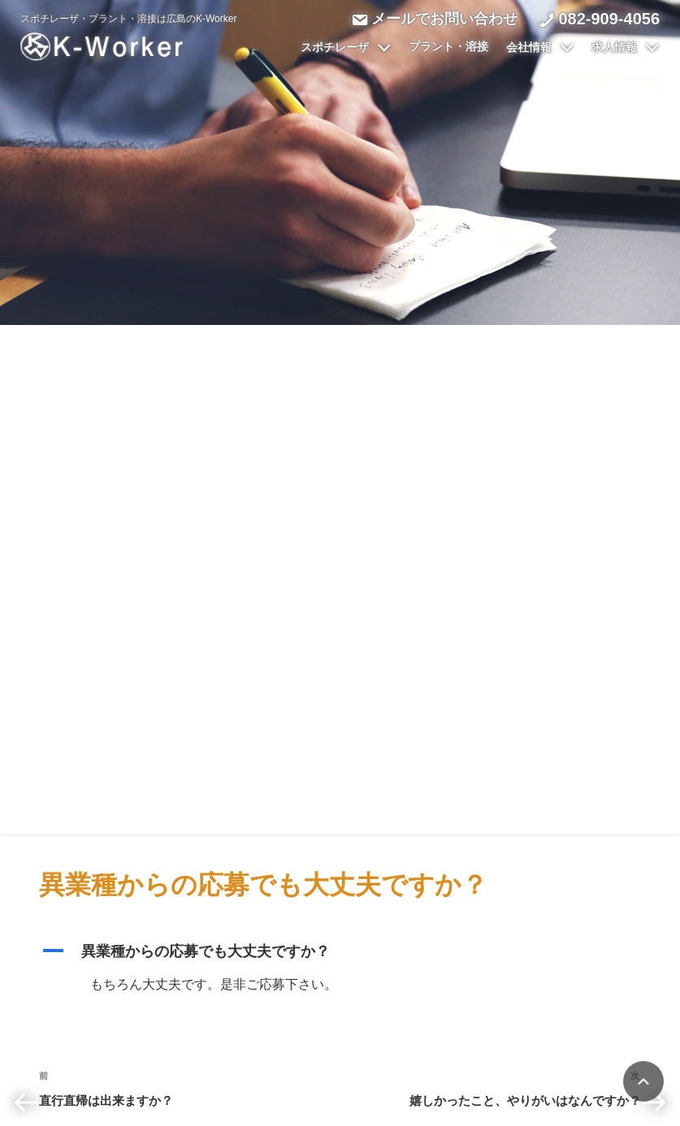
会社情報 (540, 47)
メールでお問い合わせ (444, 19)
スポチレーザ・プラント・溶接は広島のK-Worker (128, 18)
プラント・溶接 (448, 47)
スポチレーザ (346, 47)
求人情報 (625, 47)
